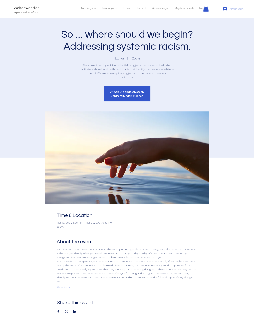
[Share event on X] (66, 311)
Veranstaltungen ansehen (127, 96)
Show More (64, 287)
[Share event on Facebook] (58, 311)
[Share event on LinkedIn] (74, 311)
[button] (206, 8)
